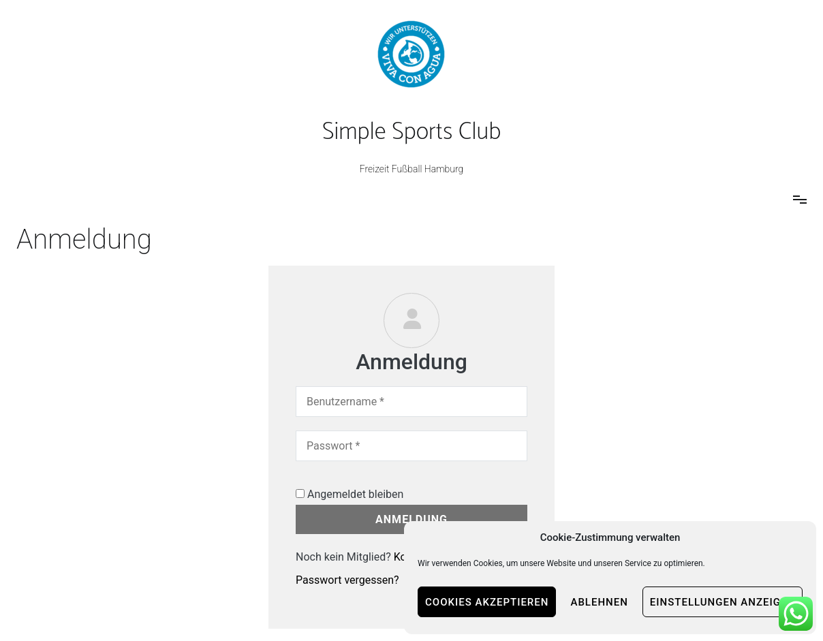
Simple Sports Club (411, 132)
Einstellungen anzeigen (722, 602)
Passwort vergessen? (347, 580)
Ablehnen (598, 602)
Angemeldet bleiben (349, 494)
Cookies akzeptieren (486, 602)
